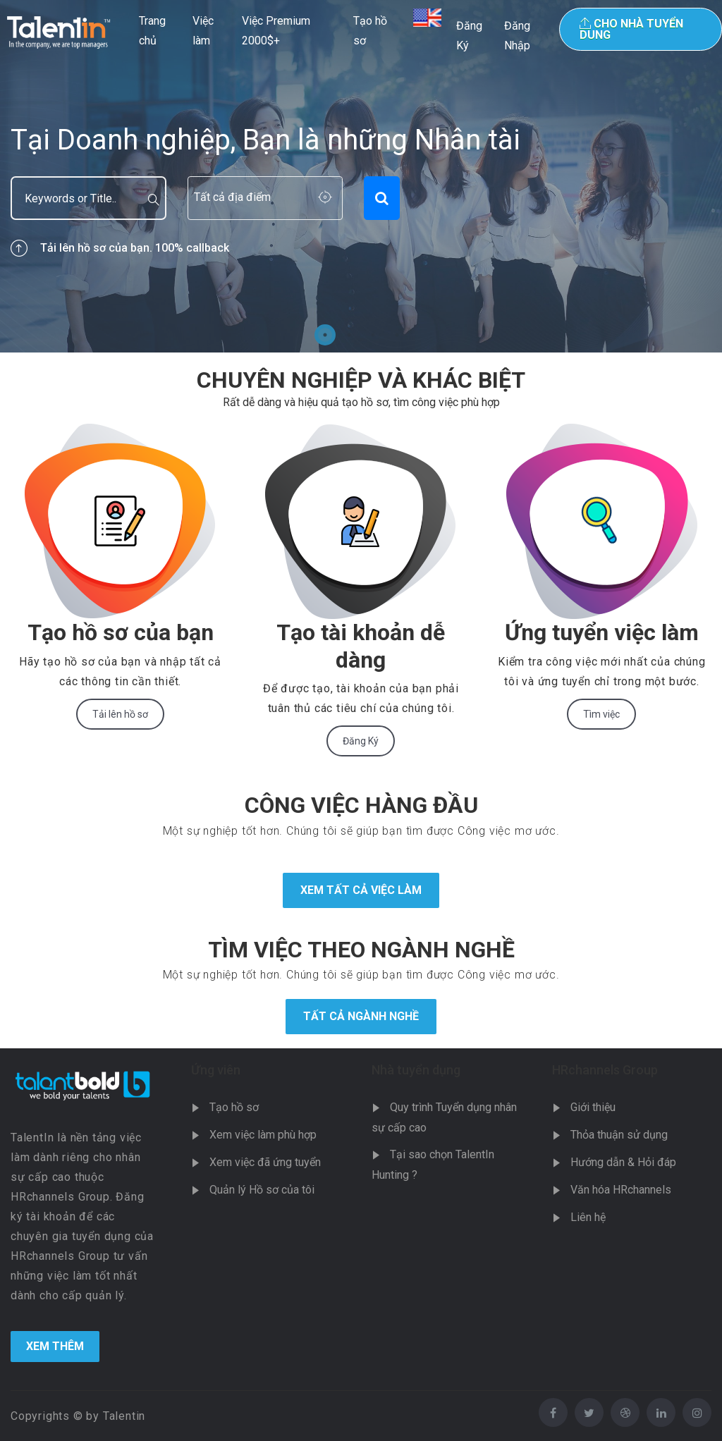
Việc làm (203, 30)
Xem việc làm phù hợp (263, 1134)
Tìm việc (601, 714)
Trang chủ (152, 30)
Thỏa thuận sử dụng (619, 1134)
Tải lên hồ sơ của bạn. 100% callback (120, 248)
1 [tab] (325, 335)
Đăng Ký (469, 35)
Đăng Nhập (517, 35)
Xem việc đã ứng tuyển (265, 1162)
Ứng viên (215, 1069)
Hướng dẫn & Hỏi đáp (623, 1162)
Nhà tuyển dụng (416, 1069)
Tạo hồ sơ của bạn (120, 632)
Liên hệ (588, 1217)
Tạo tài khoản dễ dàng (360, 646)
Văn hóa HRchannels (620, 1189)
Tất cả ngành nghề (361, 1016)
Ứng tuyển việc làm (602, 632)
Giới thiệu (593, 1107)
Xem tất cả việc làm (361, 890)
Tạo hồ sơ (370, 30)
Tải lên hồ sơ (120, 714)
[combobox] (265, 198)
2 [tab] (349, 335)
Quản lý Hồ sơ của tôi (261, 1189)
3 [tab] (373, 335)
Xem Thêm (55, 1346)
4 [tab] (397, 335)
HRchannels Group (605, 1069)
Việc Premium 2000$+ (276, 30)
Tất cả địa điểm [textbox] (232, 197)
